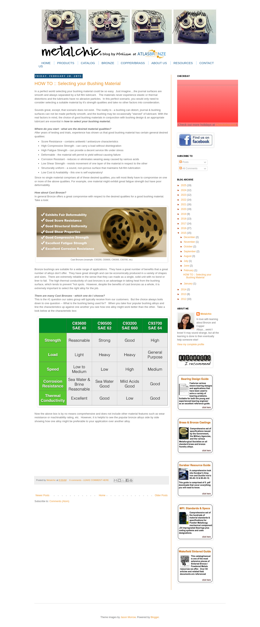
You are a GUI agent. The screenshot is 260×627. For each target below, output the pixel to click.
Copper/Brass (133, 63)
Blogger (155, 617)
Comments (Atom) (59, 501)
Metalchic (51, 480)
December (190, 237)
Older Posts (161, 495)
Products (65, 63)
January (188, 283)
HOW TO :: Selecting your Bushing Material (77, 83)
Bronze (108, 63)
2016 (184, 228)
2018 (184, 218)
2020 (184, 209)
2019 (184, 214)
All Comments (188, 168)
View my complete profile (190, 344)
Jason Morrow (128, 617)
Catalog (88, 63)
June (187, 265)
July (186, 261)
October (188, 246)
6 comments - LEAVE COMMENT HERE (89, 480)
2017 (184, 223)
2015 (184, 233)
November (190, 241)
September (190, 251)
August (188, 256)
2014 (184, 289)
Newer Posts (42, 495)
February (189, 270)
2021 (184, 204)
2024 (184, 190)
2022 (184, 199)
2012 (184, 299)
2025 (184, 185)
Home (46, 63)
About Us (159, 63)
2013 (184, 294)
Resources (183, 63)
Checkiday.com (226, 124)
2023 (184, 194)
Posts (183, 162)
